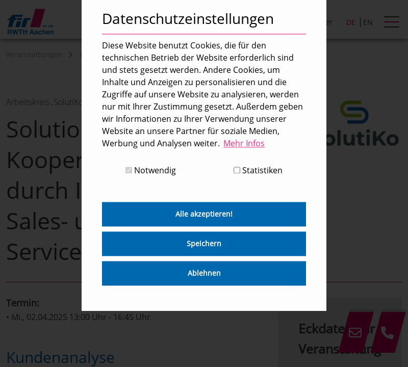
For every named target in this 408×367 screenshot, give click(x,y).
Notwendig (150, 170)
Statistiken (258, 170)
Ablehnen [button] (204, 273)
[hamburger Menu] (393, 23)
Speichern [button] (204, 244)
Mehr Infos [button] (244, 143)
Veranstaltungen (34, 54)
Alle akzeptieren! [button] (204, 214)
